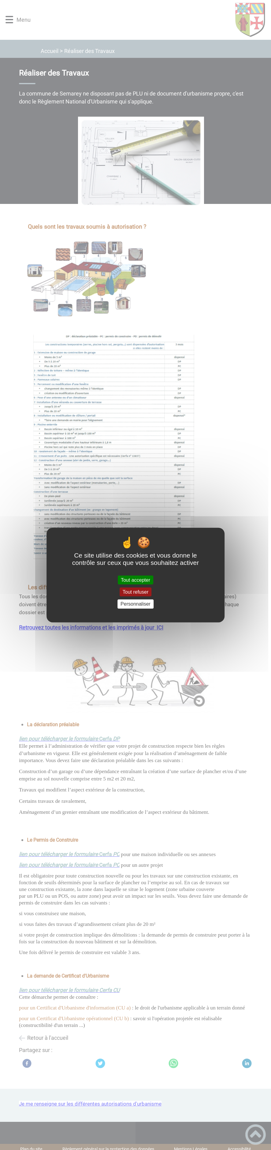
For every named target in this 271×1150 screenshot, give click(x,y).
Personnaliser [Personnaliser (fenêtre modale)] (135, 604)
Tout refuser (135, 592)
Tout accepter (135, 580)
